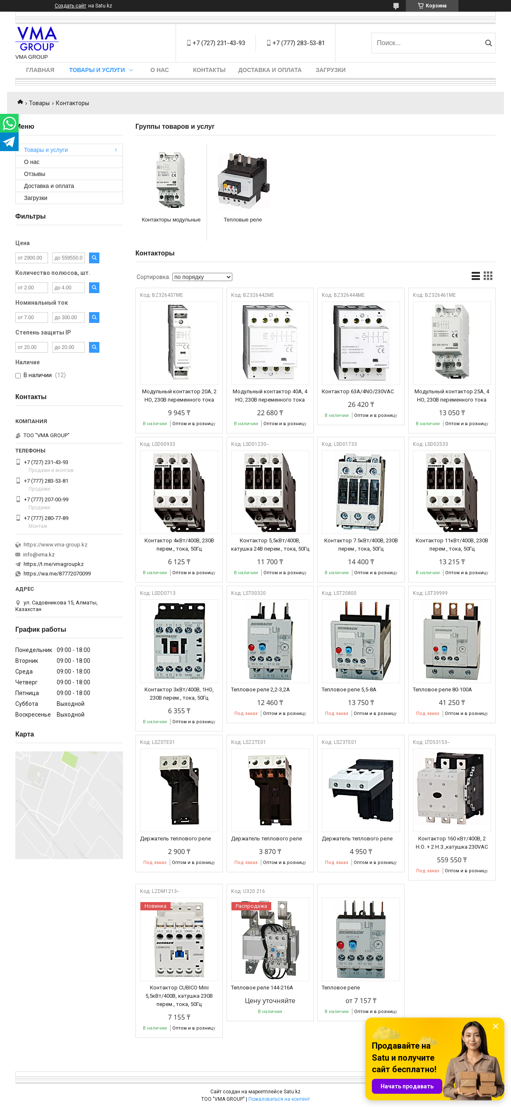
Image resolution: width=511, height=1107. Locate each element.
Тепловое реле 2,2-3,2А (260, 689)
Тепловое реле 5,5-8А (349, 689)
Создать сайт (70, 6)
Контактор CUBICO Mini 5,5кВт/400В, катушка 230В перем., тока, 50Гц (179, 995)
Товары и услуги (97, 70)
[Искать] (488, 43)
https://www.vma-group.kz (55, 544)
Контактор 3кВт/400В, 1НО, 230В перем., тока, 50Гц (179, 693)
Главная (40, 70)
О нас (159, 70)
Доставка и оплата (270, 70)
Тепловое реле (341, 987)
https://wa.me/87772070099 (57, 573)
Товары (39, 103)
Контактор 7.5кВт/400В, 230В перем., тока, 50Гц (361, 544)
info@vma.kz (39, 554)
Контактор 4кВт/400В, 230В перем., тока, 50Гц (179, 544)
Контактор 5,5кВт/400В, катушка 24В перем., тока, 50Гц (270, 544)
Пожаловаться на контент (279, 1099)
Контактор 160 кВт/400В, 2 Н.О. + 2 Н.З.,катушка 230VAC (452, 842)
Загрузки (330, 70)
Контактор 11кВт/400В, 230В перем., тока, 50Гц (452, 544)
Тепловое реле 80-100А (442, 689)
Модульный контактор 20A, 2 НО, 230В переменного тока (179, 395)
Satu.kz (292, 1092)
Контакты (209, 70)
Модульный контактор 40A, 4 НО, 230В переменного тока (270, 395)
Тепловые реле (243, 220)
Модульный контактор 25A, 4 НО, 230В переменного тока (452, 395)
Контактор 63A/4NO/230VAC (358, 391)
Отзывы (34, 174)
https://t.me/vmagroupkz (54, 564)
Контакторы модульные (171, 220)
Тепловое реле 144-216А (262, 987)
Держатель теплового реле (175, 838)
